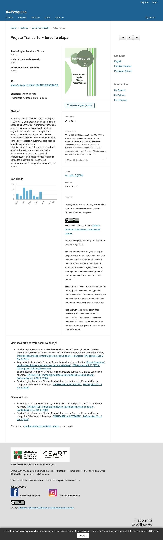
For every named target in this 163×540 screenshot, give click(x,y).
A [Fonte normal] (129, 37)
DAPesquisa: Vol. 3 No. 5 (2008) (32, 378)
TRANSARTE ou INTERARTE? (67, 384)
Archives (22, 17)
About (58, 17)
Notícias (36, 17)
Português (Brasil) (123, 71)
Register (145, 2)
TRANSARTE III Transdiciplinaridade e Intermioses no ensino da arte (60, 375)
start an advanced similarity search (41, 426)
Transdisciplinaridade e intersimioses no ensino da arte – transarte (50, 356)
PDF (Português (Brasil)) (80, 105)
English (117, 61)
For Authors (119, 95)
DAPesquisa (16, 12)
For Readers (119, 90)
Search (150, 17)
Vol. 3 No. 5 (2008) (40, 28)
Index (47, 17)
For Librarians (120, 100)
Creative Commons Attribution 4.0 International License (82, 229)
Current (9, 17)
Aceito (83, 535)
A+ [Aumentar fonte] (122, 37)
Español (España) (123, 66)
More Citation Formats (77, 160)
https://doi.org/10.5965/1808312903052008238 (34, 85)
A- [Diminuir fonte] (136, 37)
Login (154, 2)
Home (13, 28)
